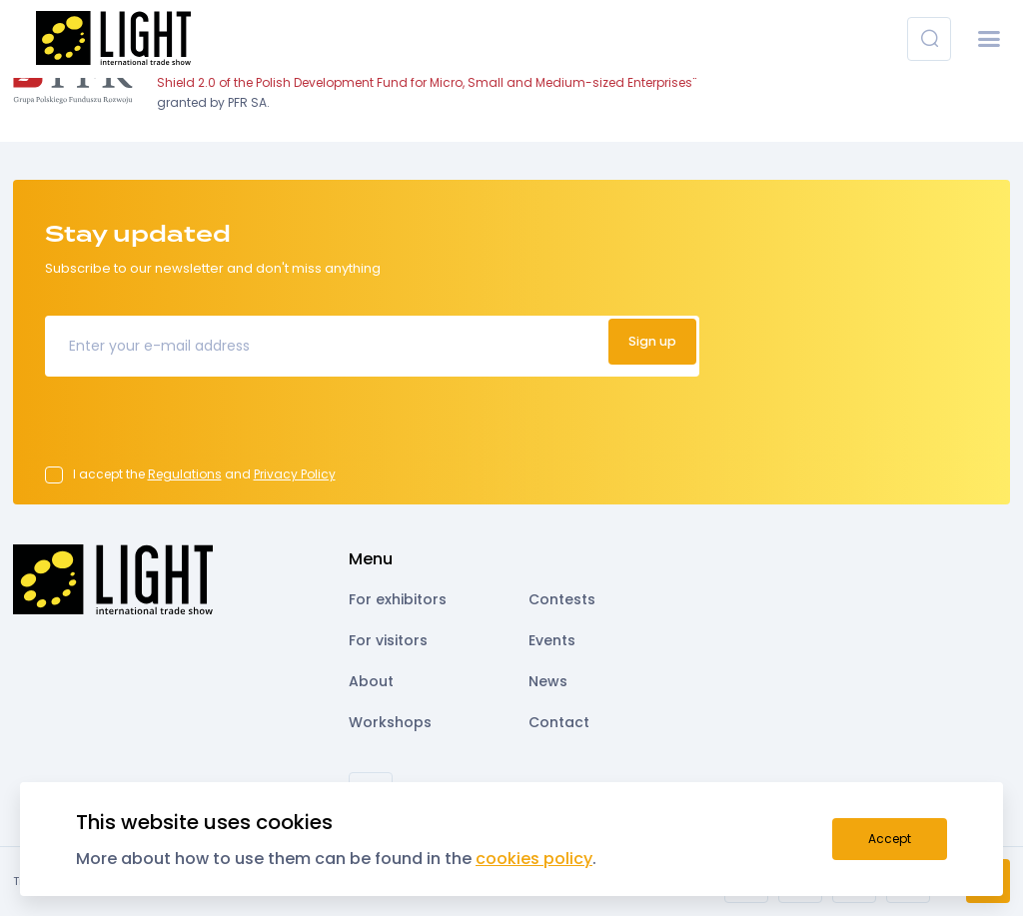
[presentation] (197, 427)
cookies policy (534, 858)
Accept (889, 838)
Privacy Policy (295, 473)
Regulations (185, 473)
